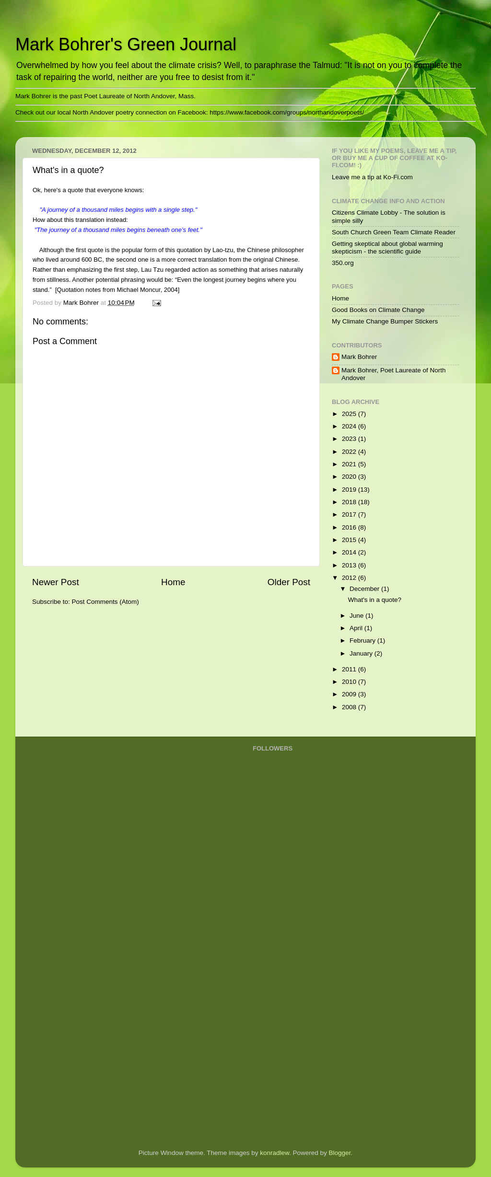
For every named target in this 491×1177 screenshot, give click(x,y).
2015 (350, 539)
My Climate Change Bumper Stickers (385, 321)
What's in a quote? (374, 599)
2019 (350, 489)
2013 (350, 565)
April (357, 628)
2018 (350, 502)
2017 (350, 514)
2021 (350, 464)
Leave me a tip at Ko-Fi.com (372, 177)
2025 (350, 413)
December (365, 588)
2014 (350, 552)
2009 (350, 694)
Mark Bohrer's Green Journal (125, 44)
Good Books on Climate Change (378, 309)
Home (173, 582)
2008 (350, 707)
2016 (350, 527)
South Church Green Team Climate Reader (394, 232)
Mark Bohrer (359, 356)
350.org (343, 262)
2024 (350, 426)
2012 (350, 577)
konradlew (274, 1152)
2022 (350, 451)
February (363, 640)
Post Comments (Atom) (105, 601)
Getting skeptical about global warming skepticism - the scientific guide (387, 247)
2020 (350, 476)
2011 (350, 669)
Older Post (289, 582)
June (357, 615)
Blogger (340, 1152)
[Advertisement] (291, 987)
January (362, 653)
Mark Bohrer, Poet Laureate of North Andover (393, 374)
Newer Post (55, 582)
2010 (350, 681)
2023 (350, 438)
